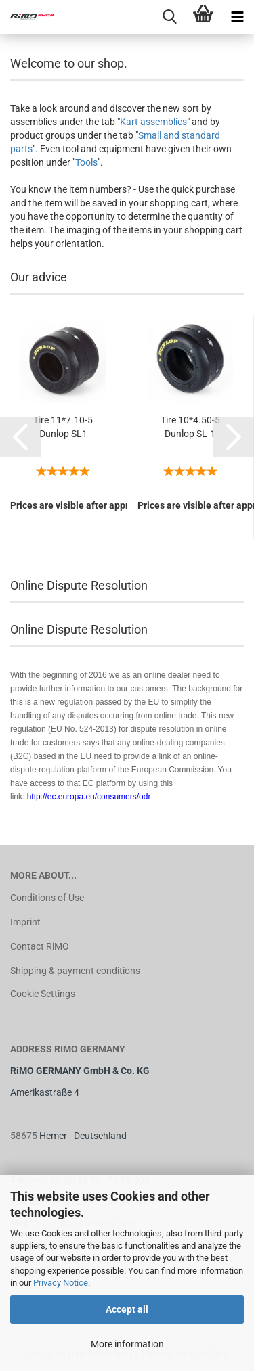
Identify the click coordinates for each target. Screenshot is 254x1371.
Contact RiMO (39, 946)
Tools (86, 162)
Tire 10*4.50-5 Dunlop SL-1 (190, 427)
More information (127, 1344)
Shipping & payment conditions (75, 970)
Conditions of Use (47, 897)
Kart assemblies (153, 121)
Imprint (25, 921)
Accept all (127, 1309)
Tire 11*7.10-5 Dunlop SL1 (63, 427)
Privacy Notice (60, 1283)
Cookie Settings (42, 993)
